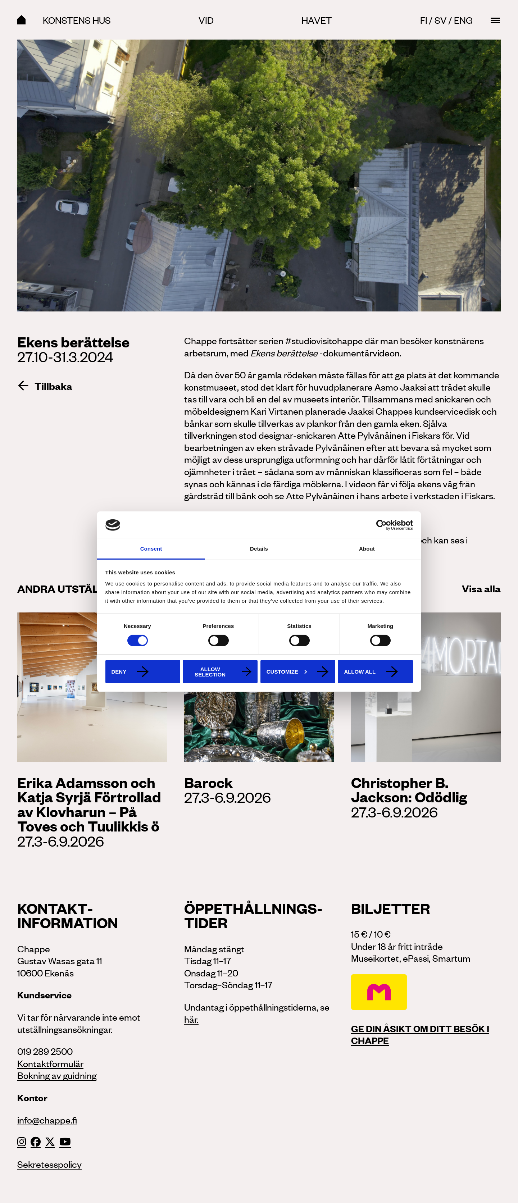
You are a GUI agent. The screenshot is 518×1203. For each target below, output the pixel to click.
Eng (463, 20)
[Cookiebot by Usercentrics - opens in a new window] (381, 525)
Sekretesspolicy (49, 1164)
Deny (119, 672)
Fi (423, 20)
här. (191, 1019)
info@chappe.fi (47, 1119)
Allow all (360, 672)
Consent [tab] (151, 549)
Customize (287, 672)
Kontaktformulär (50, 1063)
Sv (441, 20)
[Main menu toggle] (495, 20)
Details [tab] (259, 549)
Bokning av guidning (56, 1075)
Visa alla (481, 588)
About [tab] (367, 549)
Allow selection (210, 672)
